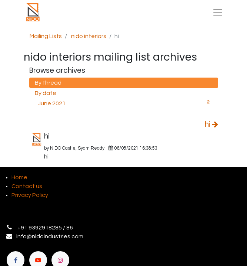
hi (211, 124)
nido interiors (88, 36)
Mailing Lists (46, 36)
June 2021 (125, 102)
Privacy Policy (29, 195)
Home (19, 177)
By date (45, 93)
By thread (48, 83)
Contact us (26, 186)
